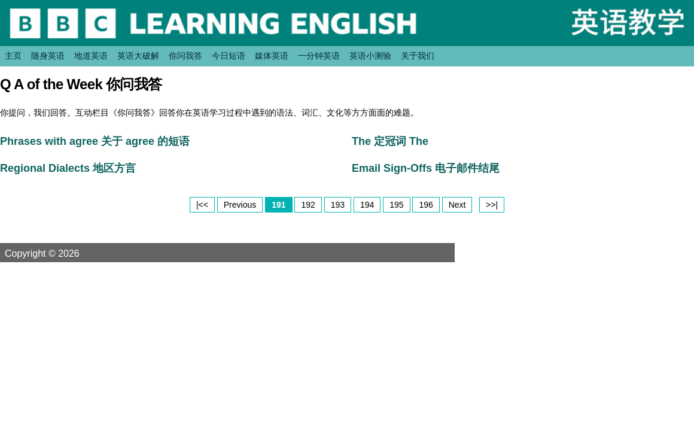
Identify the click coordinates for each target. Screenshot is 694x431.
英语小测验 (370, 55)
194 (367, 205)
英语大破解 (138, 55)
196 (426, 205)
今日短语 (228, 55)
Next (457, 205)
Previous (240, 205)
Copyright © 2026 (56, 253)
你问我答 (185, 55)
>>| (492, 205)
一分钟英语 (319, 55)
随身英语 (48, 55)
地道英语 (91, 55)
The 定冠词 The (390, 141)
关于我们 (417, 55)
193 (338, 205)
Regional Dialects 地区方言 (68, 168)
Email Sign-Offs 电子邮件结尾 (426, 168)
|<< (202, 205)
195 (396, 205)
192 (308, 205)
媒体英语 (271, 55)
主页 (13, 55)
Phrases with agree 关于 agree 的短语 (95, 141)
